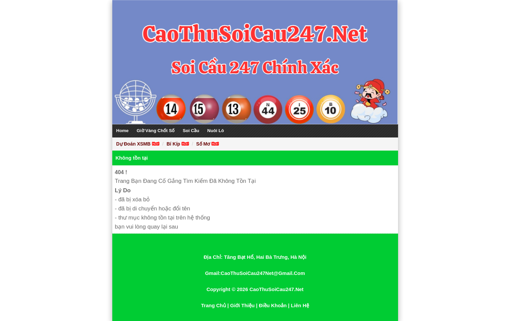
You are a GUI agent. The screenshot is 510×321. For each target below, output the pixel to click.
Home (122, 130)
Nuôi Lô (215, 130)
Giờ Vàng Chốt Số (156, 130)
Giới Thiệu (242, 305)
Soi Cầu (191, 130)
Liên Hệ (300, 305)
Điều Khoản (273, 305)
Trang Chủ (213, 305)
